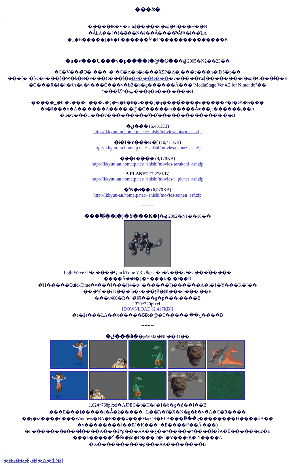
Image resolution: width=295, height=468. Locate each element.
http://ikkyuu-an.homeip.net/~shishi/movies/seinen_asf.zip (147, 195)
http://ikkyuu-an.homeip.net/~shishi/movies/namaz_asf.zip (147, 147)
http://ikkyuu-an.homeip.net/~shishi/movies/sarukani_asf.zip (148, 163)
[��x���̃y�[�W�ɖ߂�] (32, 460)
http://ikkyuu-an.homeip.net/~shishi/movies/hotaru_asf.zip (147, 131)
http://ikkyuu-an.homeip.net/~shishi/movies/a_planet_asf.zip (148, 178)
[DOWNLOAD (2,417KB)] (147, 309)
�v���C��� (150, 78)
